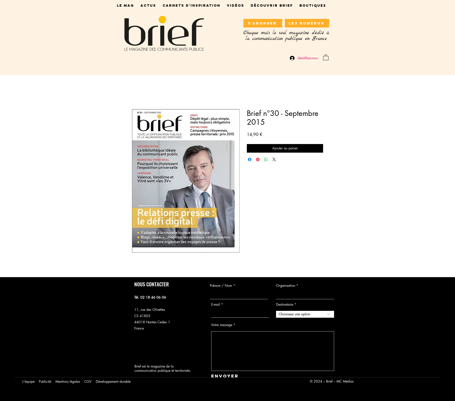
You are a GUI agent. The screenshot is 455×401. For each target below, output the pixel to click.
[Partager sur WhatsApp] (266, 159)
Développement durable (113, 381)
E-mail (215, 304)
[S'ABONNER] (262, 23)
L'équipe (28, 381)
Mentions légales (67, 381)
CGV (88, 381)
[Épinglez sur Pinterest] (257, 159)
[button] (325, 57)
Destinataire (284, 304)
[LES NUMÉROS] (307, 23)
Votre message (221, 325)
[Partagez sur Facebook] (249, 159)
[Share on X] (274, 159)
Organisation (285, 285)
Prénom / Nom (221, 285)
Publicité (45, 381)
